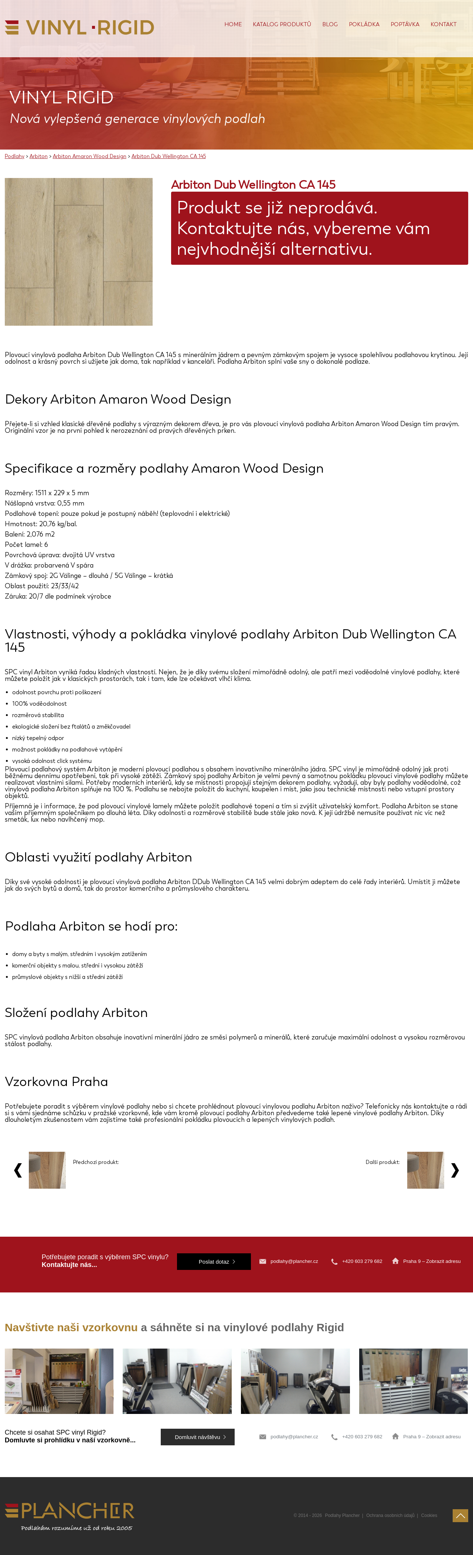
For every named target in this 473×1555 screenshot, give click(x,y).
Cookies (429, 1515)
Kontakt (444, 24)
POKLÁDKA (364, 24)
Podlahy (14, 156)
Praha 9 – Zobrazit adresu (431, 1261)
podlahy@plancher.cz (294, 1261)
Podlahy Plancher (342, 1515)
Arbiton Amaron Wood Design (89, 156)
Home (233, 24)
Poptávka (405, 24)
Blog (330, 24)
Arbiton (39, 156)
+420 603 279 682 (363, 1261)
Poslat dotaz (214, 1261)
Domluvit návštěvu (197, 1437)
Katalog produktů (282, 24)
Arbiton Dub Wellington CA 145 (169, 156)
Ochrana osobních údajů (390, 1515)
